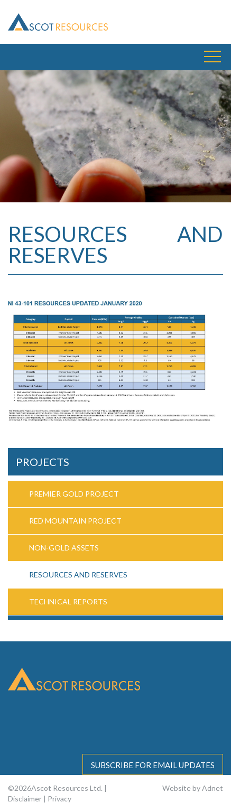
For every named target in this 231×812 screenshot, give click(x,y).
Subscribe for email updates (153, 765)
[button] (212, 57)
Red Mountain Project (75, 520)
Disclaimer (25, 798)
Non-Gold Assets (64, 547)
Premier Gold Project (74, 493)
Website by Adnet (192, 787)
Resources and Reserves (78, 574)
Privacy (59, 798)
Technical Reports (68, 601)
